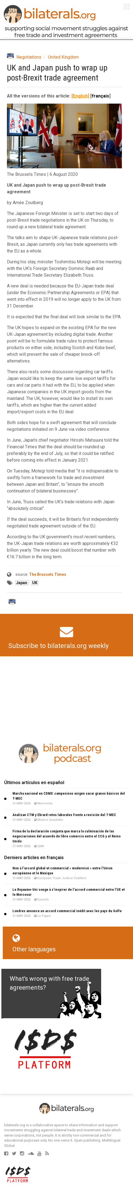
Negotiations (28, 57)
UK (34, 583)
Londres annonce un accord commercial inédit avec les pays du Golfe (67, 911)
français (100, 96)
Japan (22, 583)
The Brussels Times (47, 574)
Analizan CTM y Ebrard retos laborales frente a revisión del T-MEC (64, 815)
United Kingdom (63, 57)
